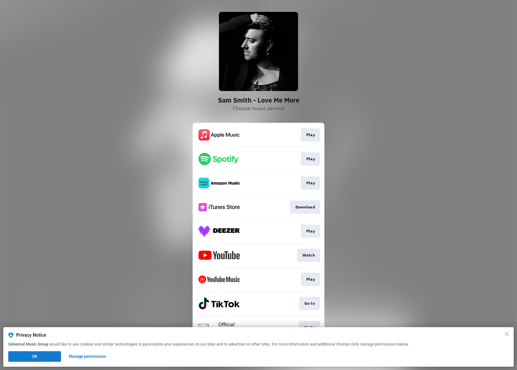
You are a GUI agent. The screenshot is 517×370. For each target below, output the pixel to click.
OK (34, 356)
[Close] (507, 334)
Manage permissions (87, 356)
